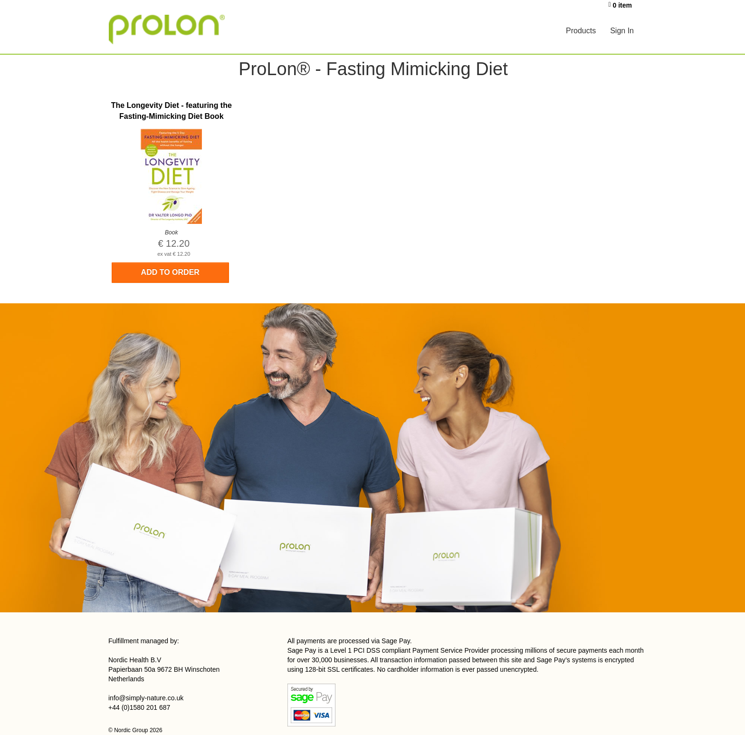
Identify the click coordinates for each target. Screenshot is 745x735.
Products (581, 31)
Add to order (170, 272)
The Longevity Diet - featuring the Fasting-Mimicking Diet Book (171, 110)
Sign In (622, 31)
